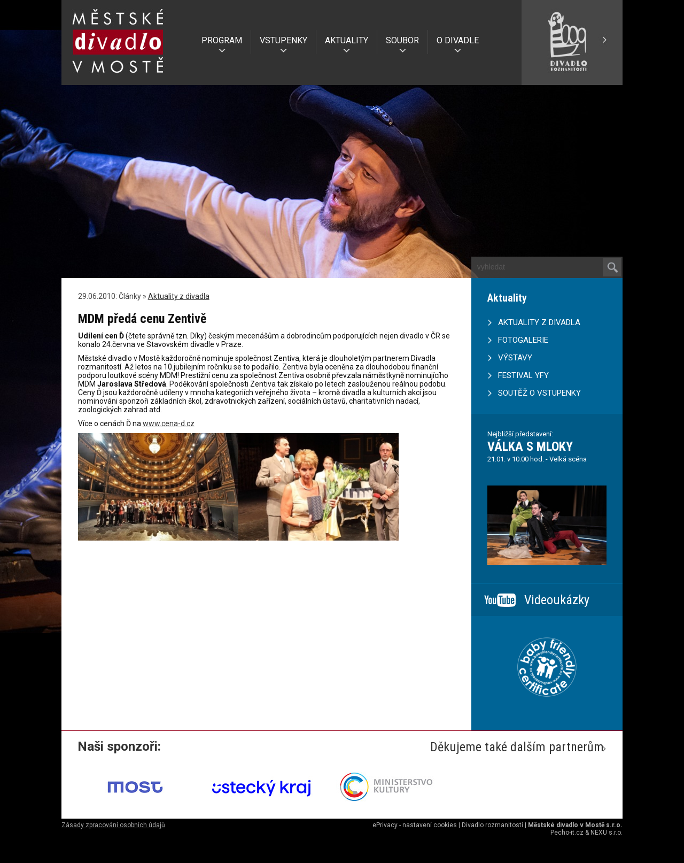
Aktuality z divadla (178, 296)
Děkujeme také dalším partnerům (517, 746)
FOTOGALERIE (523, 340)
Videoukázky (556, 599)
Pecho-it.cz (567, 832)
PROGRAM (221, 40)
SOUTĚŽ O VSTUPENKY (539, 393)
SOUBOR (402, 40)
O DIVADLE (458, 40)
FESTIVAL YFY (523, 375)
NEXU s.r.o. (606, 832)
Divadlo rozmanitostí (492, 825)
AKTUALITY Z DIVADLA (539, 322)
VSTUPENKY (283, 40)
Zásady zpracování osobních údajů (113, 825)
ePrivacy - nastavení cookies (414, 825)
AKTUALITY (346, 40)
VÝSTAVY (515, 358)
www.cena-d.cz (169, 423)
